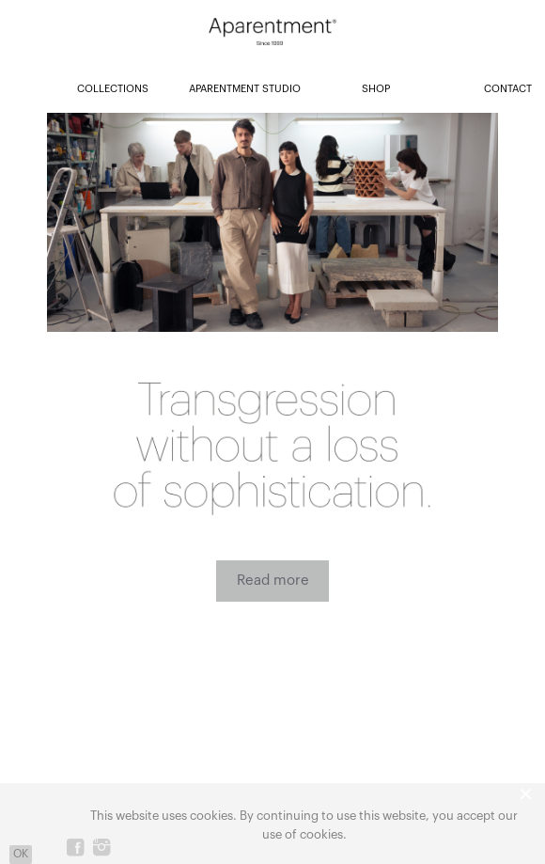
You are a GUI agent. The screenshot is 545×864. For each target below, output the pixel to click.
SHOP (376, 89)
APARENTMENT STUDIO (245, 89)
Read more (273, 580)
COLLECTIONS (112, 89)
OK (20, 853)
